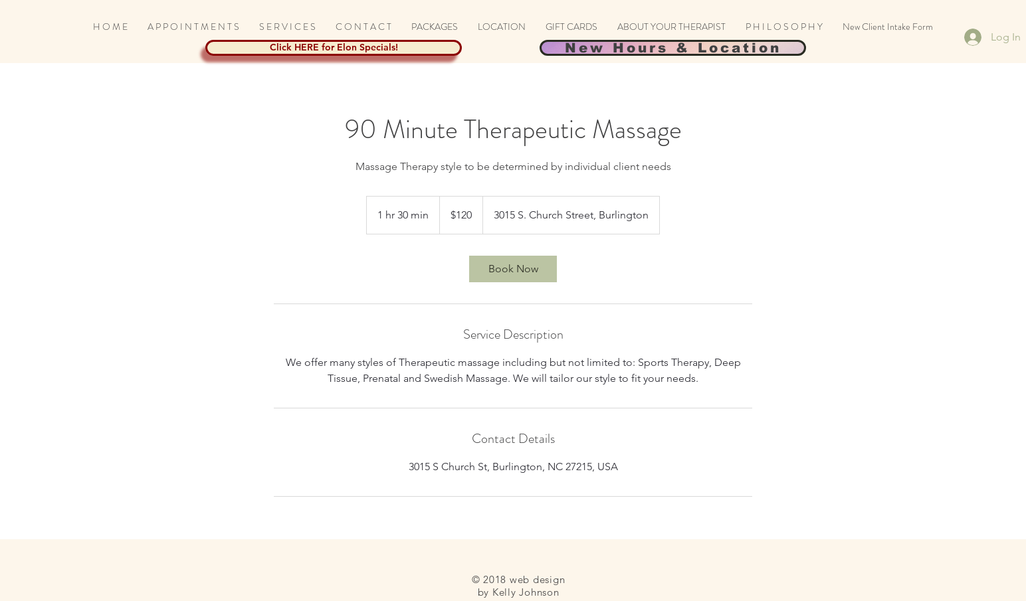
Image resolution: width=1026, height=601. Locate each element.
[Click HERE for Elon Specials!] (333, 48)
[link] (513, 269)
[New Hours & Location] (673, 48)
